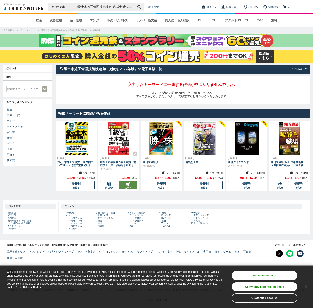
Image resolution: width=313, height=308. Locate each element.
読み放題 (56, 20)
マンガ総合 (68, 212)
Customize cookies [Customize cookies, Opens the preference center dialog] (264, 299)
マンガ (94, 20)
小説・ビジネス (117, 20)
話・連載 (76, 20)
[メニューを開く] (306, 7)
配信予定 (12, 215)
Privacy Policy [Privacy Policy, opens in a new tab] (32, 288)
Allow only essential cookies (264, 287)
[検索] (140, 7)
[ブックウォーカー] (23, 7)
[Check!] (133, 152)
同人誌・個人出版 (177, 20)
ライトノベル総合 (136, 212)
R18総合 (195, 212)
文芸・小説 (13, 115)
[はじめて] (251, 7)
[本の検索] (61, 7)
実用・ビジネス (105, 218)
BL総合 (162, 212)
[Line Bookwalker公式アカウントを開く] (290, 253)
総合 (39, 20)
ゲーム (11, 143)
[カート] (289, 7)
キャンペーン (14, 226)
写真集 (11, 154)
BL (200, 20)
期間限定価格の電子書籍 (20, 220)
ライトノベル (15, 126)
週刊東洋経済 (150, 162)
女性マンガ (76, 226)
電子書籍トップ (16, 251)
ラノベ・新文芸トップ (90, 251)
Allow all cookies (264, 276)
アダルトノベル (201, 218)
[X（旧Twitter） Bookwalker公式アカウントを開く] (279, 253)
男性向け (139, 218)
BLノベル (166, 218)
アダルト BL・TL (237, 20)
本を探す (153, 6)
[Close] (306, 287)
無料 (274, 20)
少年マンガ (76, 218)
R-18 (260, 20)
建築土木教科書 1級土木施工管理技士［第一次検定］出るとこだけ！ (118, 164)
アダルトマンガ (201, 215)
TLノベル (166, 226)
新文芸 (11, 160)
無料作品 (12, 218)
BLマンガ (166, 215)
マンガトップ (36, 251)
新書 (9, 137)
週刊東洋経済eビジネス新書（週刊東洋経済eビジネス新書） (287, 164)
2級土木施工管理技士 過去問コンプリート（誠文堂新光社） (75, 164)
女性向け (139, 220)
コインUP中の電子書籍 (19, 223)
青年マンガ (76, 220)
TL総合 (162, 220)
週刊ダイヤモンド (238, 162)
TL (214, 20)
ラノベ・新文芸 (146, 20)
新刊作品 (12, 212)
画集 (9, 149)
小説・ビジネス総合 (105, 212)
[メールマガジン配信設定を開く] (300, 253)
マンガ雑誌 (71, 228)
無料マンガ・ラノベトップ (137, 251)
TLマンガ (166, 223)
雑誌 (100, 223)
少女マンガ (76, 223)
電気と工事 (191, 162)
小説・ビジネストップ (61, 251)
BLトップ (112, 251)
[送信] (140, 7)
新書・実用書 (15, 258)
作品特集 (12, 228)
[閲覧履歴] (270, 7)
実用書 (11, 132)
